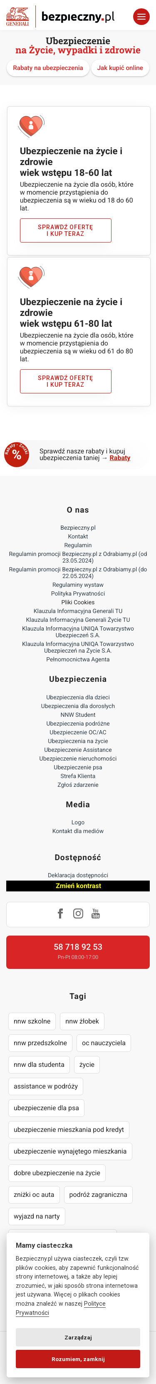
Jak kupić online (120, 68)
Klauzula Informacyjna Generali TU (78, 611)
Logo (78, 822)
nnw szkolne (32, 1021)
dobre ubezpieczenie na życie (57, 1173)
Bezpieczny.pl (78, 528)
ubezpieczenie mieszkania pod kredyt (69, 1130)
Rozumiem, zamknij (78, 1359)
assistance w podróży (46, 1086)
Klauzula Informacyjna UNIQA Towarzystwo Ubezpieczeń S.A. (78, 632)
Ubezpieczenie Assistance (78, 750)
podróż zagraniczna (98, 1195)
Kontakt (78, 536)
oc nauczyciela (104, 1043)
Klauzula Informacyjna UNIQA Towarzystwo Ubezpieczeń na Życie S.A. (78, 647)
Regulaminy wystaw (78, 585)
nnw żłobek (82, 1021)
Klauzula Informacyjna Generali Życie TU (78, 620)
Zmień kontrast (78, 886)
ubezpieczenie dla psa (46, 1108)
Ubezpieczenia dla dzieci (78, 697)
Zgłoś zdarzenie (78, 785)
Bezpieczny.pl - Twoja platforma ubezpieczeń (60, 16)
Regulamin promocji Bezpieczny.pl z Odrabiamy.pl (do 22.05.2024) (78, 573)
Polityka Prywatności (78, 594)
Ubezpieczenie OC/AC (78, 732)
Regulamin (78, 545)
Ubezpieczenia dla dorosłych (78, 706)
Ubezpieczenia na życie (78, 741)
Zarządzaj (78, 1337)
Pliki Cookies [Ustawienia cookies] (78, 603)
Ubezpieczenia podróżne (77, 724)
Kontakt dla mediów (78, 831)
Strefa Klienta (78, 776)
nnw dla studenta (39, 1065)
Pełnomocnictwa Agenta (77, 659)
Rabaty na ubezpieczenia (48, 68)
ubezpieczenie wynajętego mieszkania (70, 1151)
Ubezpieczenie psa (78, 767)
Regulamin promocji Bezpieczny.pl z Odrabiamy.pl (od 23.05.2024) (78, 557)
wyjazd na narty (37, 1216)
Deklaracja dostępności (78, 875)
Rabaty (120, 458)
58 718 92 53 (78, 947)
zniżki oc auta (34, 1195)
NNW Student (77, 715)
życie (86, 1065)
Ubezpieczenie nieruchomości (78, 759)
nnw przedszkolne (40, 1043)
